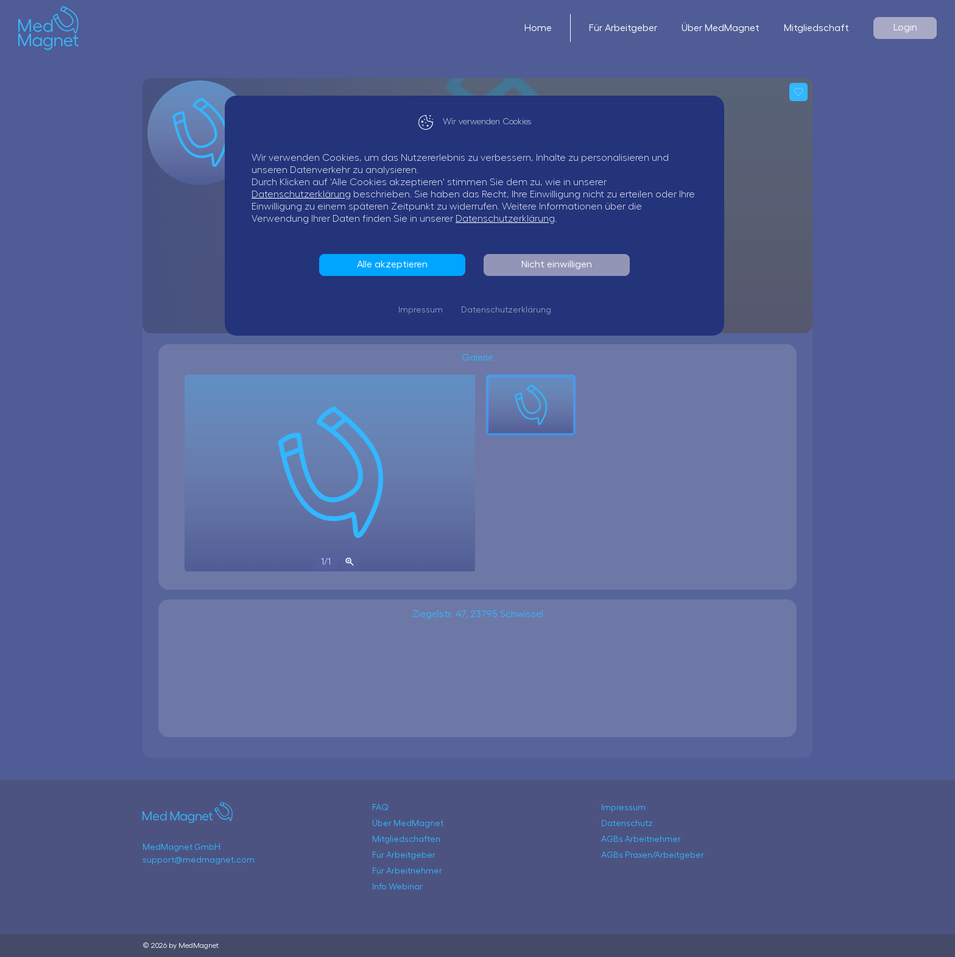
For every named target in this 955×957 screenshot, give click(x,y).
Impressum (423, 310)
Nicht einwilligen (559, 264)
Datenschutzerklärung (304, 194)
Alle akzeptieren (395, 264)
